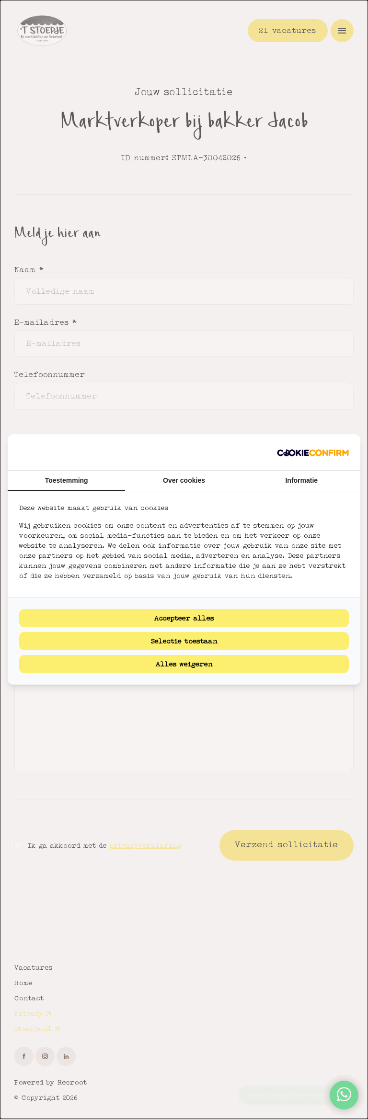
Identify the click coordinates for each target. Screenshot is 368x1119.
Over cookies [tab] (184, 480)
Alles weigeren (184, 664)
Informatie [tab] (301, 480)
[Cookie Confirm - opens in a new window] (313, 452)
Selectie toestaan (184, 641)
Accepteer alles (184, 618)
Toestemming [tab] (66, 480)
